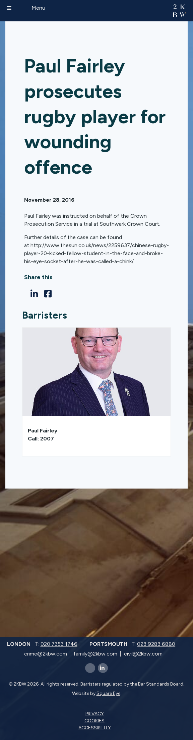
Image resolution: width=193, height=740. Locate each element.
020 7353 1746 (59, 644)
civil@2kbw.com (143, 654)
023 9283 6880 (156, 644)
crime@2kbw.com (45, 654)
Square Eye (108, 693)
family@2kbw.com (95, 654)
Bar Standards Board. (161, 684)
